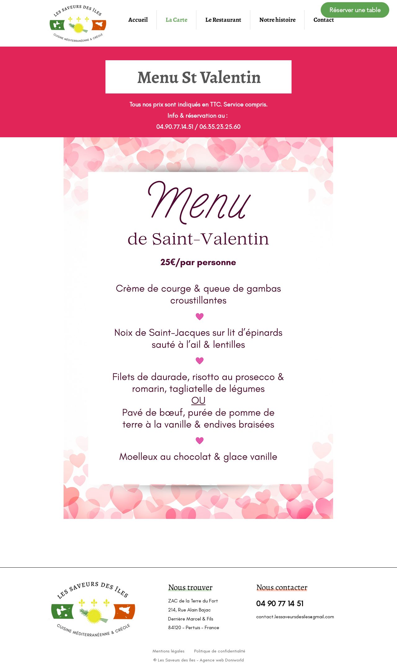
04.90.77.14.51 (174, 126)
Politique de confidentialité (219, 651)
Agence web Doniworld (222, 660)
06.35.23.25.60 (219, 126)
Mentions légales (169, 651)
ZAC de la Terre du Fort (193, 601)
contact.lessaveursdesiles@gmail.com (295, 617)
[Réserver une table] (355, 10)
